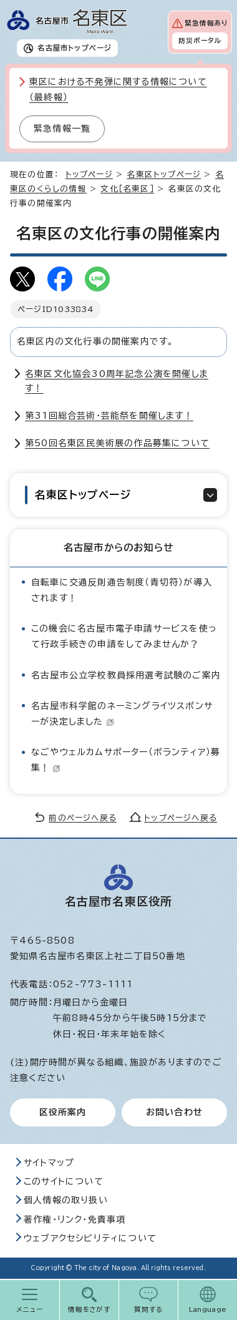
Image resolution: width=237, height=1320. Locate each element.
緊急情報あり (206, 23)
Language (208, 1309)
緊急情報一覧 (62, 128)
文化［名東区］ (126, 189)
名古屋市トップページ (74, 47)
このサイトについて (64, 1181)
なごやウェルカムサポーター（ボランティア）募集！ (125, 760)
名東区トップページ (164, 174)
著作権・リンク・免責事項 (74, 1219)
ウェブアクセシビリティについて (90, 1238)
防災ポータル (199, 40)
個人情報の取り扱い (66, 1200)
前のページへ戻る (83, 818)
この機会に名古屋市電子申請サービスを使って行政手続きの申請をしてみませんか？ (124, 636)
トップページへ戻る (180, 818)
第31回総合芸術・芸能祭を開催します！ (109, 415)
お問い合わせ (174, 1112)
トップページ (89, 174)
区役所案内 (63, 1112)
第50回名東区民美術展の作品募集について (117, 443)
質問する (148, 1309)
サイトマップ (49, 1162)
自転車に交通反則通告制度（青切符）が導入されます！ (121, 590)
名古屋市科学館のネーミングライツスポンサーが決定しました (122, 714)
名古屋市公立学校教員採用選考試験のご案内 (126, 675)
